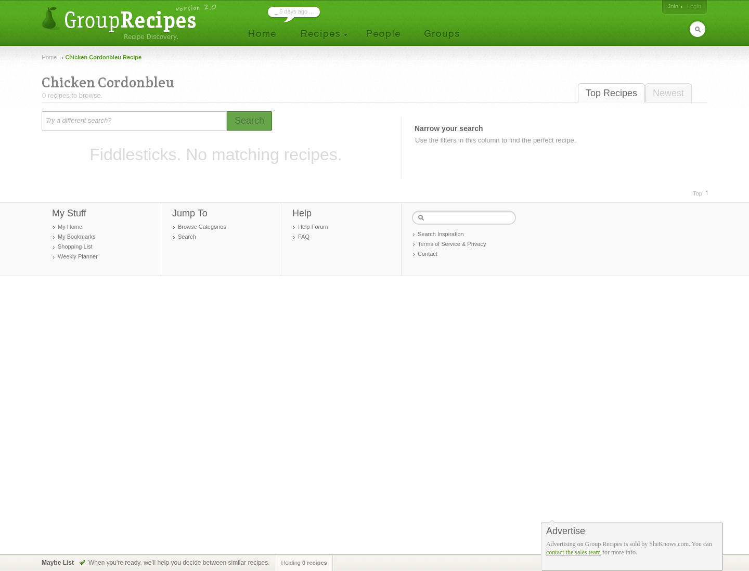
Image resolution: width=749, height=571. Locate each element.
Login (694, 6)
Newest (668, 93)
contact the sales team (573, 552)
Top (697, 193)
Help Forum (313, 227)
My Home (70, 227)
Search (187, 236)
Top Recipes (611, 93)
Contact (427, 254)
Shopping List (75, 246)
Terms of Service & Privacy (452, 244)
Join (673, 6)
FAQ (303, 236)
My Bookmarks (77, 236)
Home (49, 57)
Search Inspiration (441, 234)
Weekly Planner (78, 256)
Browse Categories (202, 227)
